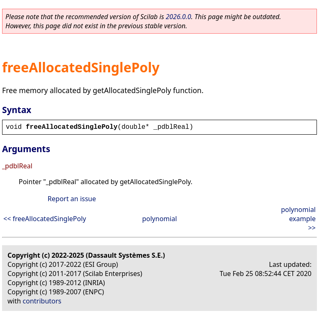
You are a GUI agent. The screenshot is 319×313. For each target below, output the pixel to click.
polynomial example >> (298, 218)
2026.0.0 (178, 16)
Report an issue (72, 198)
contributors (42, 301)
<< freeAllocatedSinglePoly (44, 218)
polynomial (159, 218)
